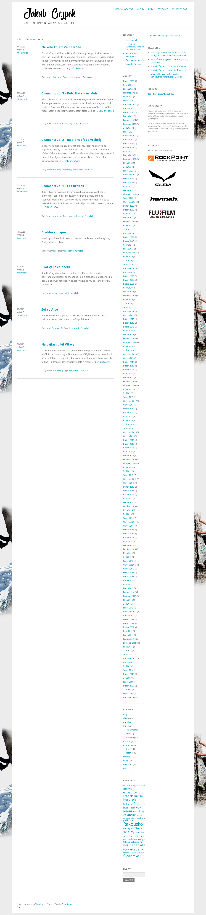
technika (130, 737)
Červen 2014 (129, 526)
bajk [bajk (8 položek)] (143, 785)
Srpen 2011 (128, 654)
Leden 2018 (128, 377)
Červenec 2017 (130, 401)
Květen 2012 (128, 619)
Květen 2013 (128, 572)
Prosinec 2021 (129, 221)
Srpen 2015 (128, 475)
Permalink (87, 77)
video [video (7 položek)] (126, 849)
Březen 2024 (128, 147)
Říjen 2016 (128, 420)
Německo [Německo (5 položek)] (137, 815)
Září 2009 (127, 678)
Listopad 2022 (129, 194)
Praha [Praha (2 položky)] (142, 818)
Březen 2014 (128, 537)
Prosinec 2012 (129, 592)
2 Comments (22, 192)
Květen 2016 (128, 440)
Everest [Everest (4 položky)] (136, 789)
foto (59, 77)
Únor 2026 (127, 85)
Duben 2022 (128, 210)
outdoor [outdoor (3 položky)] (126, 818)
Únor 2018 (127, 373)
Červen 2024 (129, 139)
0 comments (22, 145)
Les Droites (78, 216)
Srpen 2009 (128, 682)
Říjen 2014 (128, 510)
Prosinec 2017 (129, 381)
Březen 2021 (128, 241)
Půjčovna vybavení (123, 9)
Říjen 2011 (128, 647)
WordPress (40, 904)
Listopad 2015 (129, 463)
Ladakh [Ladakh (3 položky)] (132, 808)
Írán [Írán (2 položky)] (134, 853)
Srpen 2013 (128, 561)
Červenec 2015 (130, 479)
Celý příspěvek (75, 68)
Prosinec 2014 (129, 506)
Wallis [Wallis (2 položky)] (130, 853)
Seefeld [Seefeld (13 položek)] (139, 828)
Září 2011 (127, 651)
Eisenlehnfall (131, 40)
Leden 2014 (128, 545)
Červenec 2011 (130, 658)
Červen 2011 (129, 662)
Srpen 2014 (128, 518)
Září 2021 (127, 229)
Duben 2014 (128, 533)
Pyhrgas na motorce (177, 66)
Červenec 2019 (130, 311)
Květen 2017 (128, 409)
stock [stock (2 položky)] (125, 840)
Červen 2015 (129, 483)
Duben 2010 (128, 674)
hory (59, 123)
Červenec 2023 (130, 175)
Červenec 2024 (130, 136)
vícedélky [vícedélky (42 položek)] (136, 849)
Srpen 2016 (128, 428)
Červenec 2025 (130, 104)
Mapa (150, 9)
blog (54, 77)
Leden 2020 (128, 292)
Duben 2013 (128, 576)
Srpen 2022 (128, 198)
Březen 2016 (128, 448)
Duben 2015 (128, 490)
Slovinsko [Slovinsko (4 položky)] (127, 836)
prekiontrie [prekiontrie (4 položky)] (128, 820)
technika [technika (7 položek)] (132, 839)
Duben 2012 (128, 623)
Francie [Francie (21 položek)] (128, 796)
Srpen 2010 (128, 670)
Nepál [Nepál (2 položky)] (134, 812)
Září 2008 (127, 690)
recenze (126, 757)
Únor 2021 (127, 245)
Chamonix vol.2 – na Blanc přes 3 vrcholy (71, 140)
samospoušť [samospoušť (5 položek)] (129, 828)
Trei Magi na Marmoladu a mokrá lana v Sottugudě (135, 47)
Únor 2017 (127, 416)
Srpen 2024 (128, 132)
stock (128, 734)
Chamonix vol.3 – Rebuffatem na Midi (69, 93)
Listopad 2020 (129, 253)
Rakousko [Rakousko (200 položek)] (133, 824)
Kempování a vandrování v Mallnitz (166, 77)
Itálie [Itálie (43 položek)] (138, 804)
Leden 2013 (128, 588)
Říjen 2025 (128, 97)
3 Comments (22, 53)
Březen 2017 (128, 412)
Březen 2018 (128, 370)
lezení (64, 123)
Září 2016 (127, 424)
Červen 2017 (129, 405)
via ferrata (127, 764)
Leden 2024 (128, 155)
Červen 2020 (129, 272)
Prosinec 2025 (129, 93)
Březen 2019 (128, 327)
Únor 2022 (127, 214)
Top (18, 907)
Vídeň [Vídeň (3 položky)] (125, 853)
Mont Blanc (78, 170)
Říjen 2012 (128, 600)
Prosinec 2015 (129, 459)
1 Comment (22, 99)
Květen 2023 (128, 178)
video (54, 293)
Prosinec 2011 (129, 639)
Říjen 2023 (128, 163)
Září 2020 (127, 260)
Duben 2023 (128, 182)
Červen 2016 (129, 436)
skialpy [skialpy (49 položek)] (128, 832)
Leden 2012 (128, 635)
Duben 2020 (128, 280)
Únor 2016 (127, 451)
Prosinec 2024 (129, 120)
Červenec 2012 (130, 612)
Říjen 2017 (128, 389)
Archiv (140, 9)
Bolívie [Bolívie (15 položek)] (127, 788)
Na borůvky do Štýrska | (162, 59)
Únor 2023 (127, 186)
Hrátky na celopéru (55, 267)
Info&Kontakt (179, 9)
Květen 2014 (128, 529)
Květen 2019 (128, 319)
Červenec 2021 (130, 233)
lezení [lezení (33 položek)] (127, 811)
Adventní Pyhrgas (133, 64)
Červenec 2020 (130, 268)
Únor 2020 (127, 288)
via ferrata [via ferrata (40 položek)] (137, 845)
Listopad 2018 (129, 342)
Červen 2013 (129, 569)
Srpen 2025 (128, 100)
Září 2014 (127, 514)
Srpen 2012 (128, 608)
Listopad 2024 (129, 124)
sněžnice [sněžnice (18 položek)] (138, 836)
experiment (131, 730)
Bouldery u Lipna (53, 232)
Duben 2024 (128, 143)
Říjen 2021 (128, 225)
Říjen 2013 (128, 553)
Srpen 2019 (128, 307)
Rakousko (76, 77)
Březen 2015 (128, 494)
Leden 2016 (128, 455)
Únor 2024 (127, 151)
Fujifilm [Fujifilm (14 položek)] (139, 796)
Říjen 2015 (128, 467)
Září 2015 (127, 471)
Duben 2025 (128, 112)
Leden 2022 (128, 217)
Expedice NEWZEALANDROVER (161, 94)
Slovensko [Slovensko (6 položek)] (139, 832)
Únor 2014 (127, 541)
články (126, 718)
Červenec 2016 (130, 432)
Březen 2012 (128, 627)
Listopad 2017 (129, 385)
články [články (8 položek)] (140, 852)
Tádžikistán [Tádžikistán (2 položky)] (127, 842)
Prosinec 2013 (129, 549)
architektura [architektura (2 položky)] (127, 786)
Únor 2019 (127, 331)
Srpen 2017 (128, 397)
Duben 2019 (128, 323)
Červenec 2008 (130, 697)
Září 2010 (127, 666)
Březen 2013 (128, 580)
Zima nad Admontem (135, 60)
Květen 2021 (128, 237)
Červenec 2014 (130, 522)
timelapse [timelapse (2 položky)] (141, 840)
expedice (127, 722)
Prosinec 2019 (129, 295)
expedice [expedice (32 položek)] (130, 792)
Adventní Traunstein (177, 70)
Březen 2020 (128, 284)
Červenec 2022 (130, 202)
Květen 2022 (128, 206)
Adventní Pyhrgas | (159, 66)
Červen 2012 (129, 615)
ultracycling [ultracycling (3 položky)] (137, 842)
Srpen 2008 (128, 693)
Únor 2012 (127, 631)
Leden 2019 (128, 334)
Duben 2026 (128, 81)
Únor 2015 (127, 498)
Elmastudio (67, 904)
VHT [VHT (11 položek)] (125, 845)
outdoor (127, 745)
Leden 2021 (128, 249)
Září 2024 (127, 128)
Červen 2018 (129, 358)
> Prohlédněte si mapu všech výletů (164, 35)
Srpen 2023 (128, 171)
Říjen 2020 (128, 256)
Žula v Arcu (49, 309)
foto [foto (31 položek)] (140, 792)
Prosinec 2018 (129, 338)
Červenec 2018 (130, 354)
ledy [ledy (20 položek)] (138, 807)
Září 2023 (127, 167)
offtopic (127, 741)
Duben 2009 (128, 686)
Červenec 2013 (130, 565)
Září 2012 (127, 604)
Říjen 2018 (128, 346)
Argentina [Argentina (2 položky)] (136, 786)
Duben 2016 (128, 444)
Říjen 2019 (128, 299)
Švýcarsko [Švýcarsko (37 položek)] (131, 856)
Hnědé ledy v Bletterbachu (174, 55)
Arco (71, 328)
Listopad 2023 (129, 159)
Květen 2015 (128, 487)
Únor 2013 (127, 584)
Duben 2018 (128, 366)
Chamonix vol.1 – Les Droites (62, 186)
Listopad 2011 (129, 643)
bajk (69, 77)
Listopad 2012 (129, 596)
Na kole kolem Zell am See (61, 47)
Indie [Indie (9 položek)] (133, 799)
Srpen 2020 (128, 264)
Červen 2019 (129, 315)
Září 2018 (127, 350)
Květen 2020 (128, 276)
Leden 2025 (128, 116)
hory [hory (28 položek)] (126, 800)
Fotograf (163, 9)
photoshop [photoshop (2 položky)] (135, 818)
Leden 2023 (128, 190)
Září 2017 (127, 393)
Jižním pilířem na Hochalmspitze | (166, 74)
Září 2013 (127, 557)
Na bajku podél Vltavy (57, 344)
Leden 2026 (128, 89)
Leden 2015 (128, 502)
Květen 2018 (128, 362)
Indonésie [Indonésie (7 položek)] (128, 804)
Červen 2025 (129, 108)
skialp (125, 760)
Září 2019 (127, 303)
